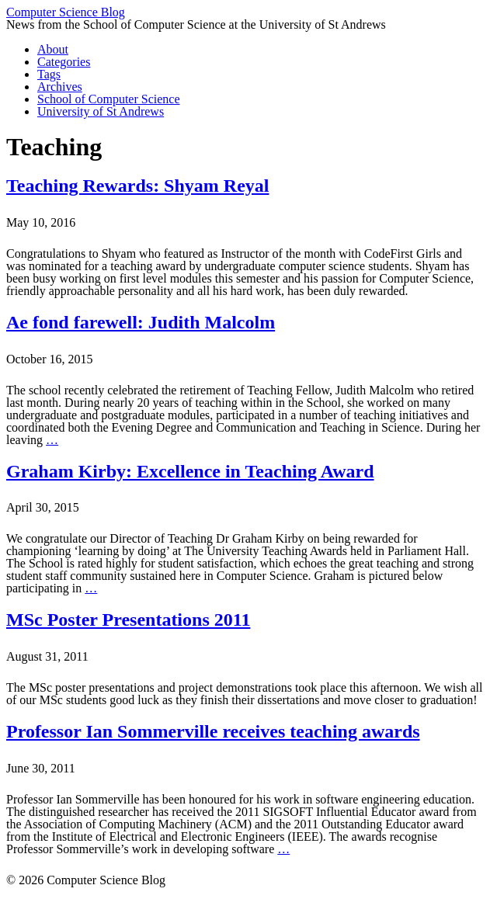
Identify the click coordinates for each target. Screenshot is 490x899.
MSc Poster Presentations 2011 (128, 619)
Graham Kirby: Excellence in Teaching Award (190, 471)
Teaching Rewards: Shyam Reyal (137, 185)
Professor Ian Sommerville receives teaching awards (213, 731)
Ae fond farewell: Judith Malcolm (140, 322)
